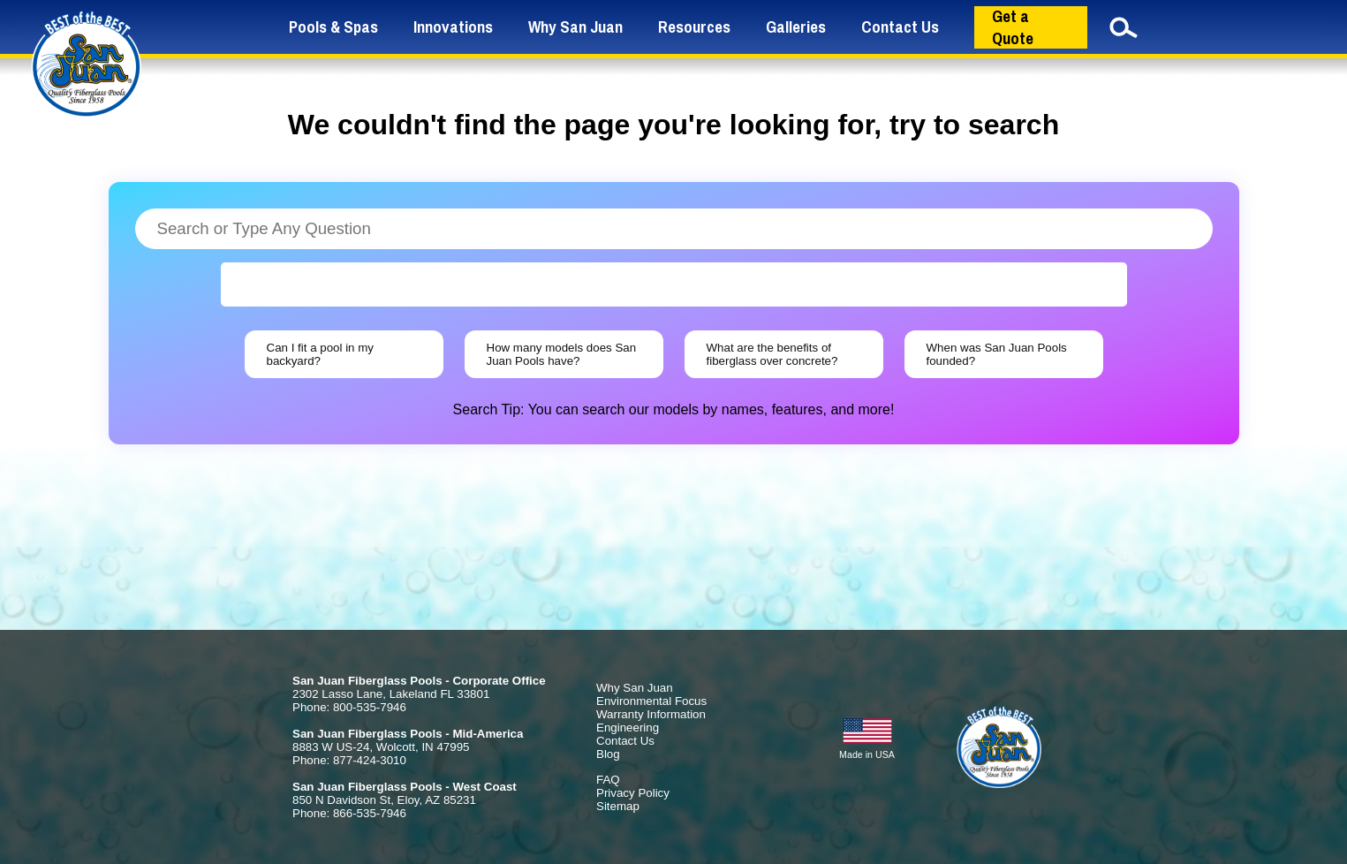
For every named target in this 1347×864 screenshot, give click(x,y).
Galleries (796, 27)
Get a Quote (1012, 27)
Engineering (627, 727)
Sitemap (617, 806)
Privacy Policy (633, 793)
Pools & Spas (333, 27)
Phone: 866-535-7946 (349, 813)
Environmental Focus (651, 701)
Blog (608, 754)
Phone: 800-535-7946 (349, 707)
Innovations (453, 27)
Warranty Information (651, 714)
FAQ (608, 779)
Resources (694, 27)
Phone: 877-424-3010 (349, 760)
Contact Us (900, 27)
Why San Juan (575, 27)
